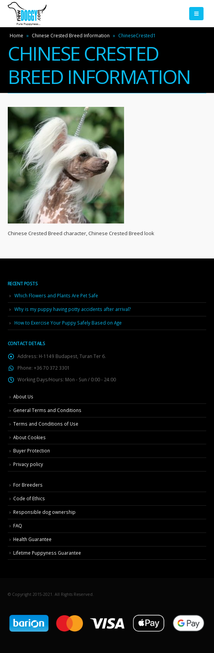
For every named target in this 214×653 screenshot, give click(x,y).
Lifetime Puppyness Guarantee (47, 553)
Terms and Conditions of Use (45, 424)
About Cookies (29, 437)
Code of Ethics (29, 498)
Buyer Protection (31, 450)
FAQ (17, 525)
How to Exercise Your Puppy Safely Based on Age (68, 323)
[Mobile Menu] (196, 13)
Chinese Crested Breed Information (71, 35)
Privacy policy (28, 464)
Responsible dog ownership (44, 512)
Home (16, 35)
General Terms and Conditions (47, 410)
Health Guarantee (32, 539)
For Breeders (28, 485)
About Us (23, 396)
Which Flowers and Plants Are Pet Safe (56, 295)
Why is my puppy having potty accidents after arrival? (72, 309)
